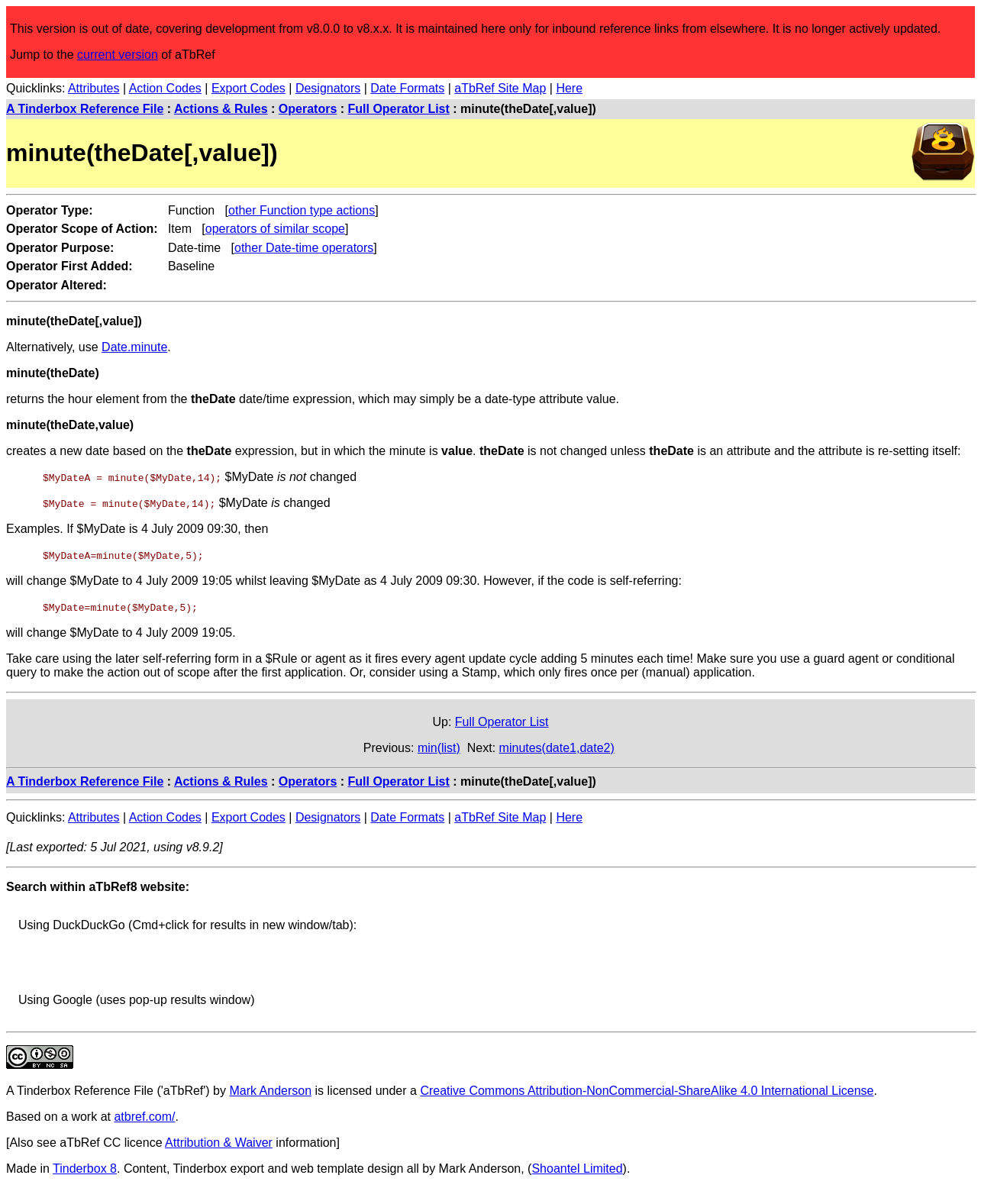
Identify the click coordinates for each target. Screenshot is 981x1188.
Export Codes (248, 88)
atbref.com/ (144, 1116)
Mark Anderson (270, 1090)
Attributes (94, 88)
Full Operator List (399, 108)
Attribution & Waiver (219, 1142)
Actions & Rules (221, 108)
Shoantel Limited (576, 1168)
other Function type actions (301, 210)
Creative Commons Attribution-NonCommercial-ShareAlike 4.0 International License (646, 1090)
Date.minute (134, 347)
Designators (327, 88)
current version (117, 54)
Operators (308, 108)
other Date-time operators (303, 247)
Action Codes (165, 88)
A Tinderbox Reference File (84, 108)
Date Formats (407, 88)
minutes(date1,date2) (557, 747)
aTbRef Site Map (500, 88)
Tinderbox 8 (85, 1168)
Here (569, 88)
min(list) (439, 747)
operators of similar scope (275, 228)
